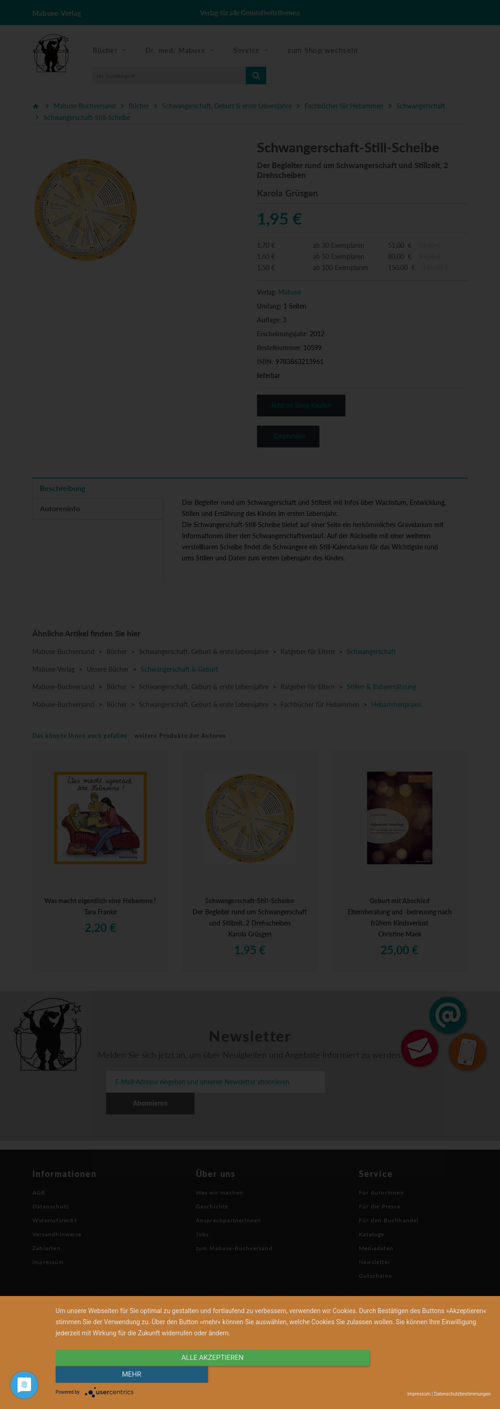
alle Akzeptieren (208, 1375)
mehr (425, 1375)
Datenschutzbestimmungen (462, 1393)
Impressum (419, 1393)
